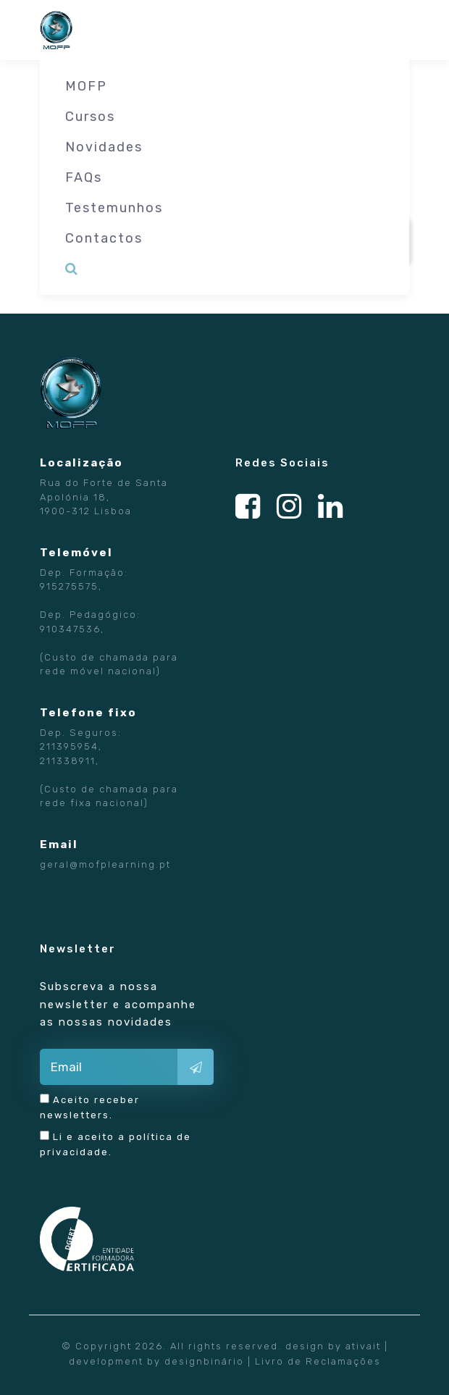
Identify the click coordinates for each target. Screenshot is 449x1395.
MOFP (86, 86)
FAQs (83, 177)
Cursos (90, 117)
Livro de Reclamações (318, 1361)
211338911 (68, 760)
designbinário (204, 1361)
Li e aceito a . (115, 1144)
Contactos (104, 238)
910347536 (70, 629)
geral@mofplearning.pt (105, 864)
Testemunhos (114, 208)
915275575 (69, 586)
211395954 (69, 746)
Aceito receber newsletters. (90, 1107)
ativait (363, 1346)
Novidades (104, 147)
